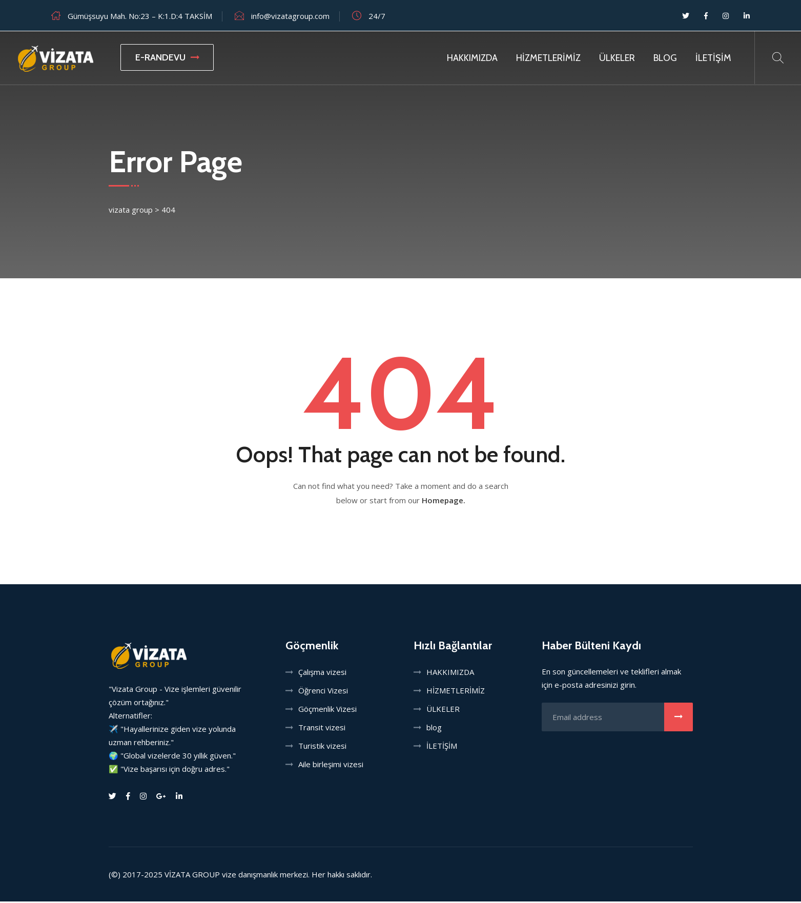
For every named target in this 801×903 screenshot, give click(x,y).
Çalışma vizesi (322, 673)
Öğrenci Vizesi (323, 692)
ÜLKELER (617, 58)
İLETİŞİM (713, 58)
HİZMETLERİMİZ (548, 58)
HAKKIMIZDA (472, 58)
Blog (665, 58)
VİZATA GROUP (192, 876)
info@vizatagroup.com (290, 16)
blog (434, 729)
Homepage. (443, 502)
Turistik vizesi (322, 747)
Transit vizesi (321, 729)
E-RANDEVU (167, 57)
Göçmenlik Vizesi (327, 710)
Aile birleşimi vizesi (330, 766)
